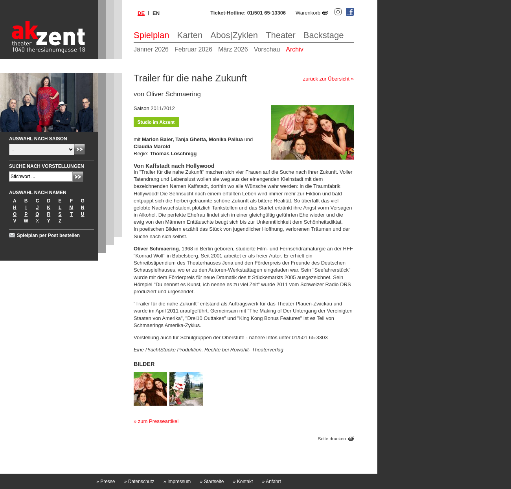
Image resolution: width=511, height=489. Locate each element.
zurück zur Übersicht (326, 79)
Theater (281, 35)
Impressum (177, 481)
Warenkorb (308, 13)
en (156, 13)
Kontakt (243, 481)
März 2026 (233, 49)
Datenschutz (139, 481)
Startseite (212, 481)
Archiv (294, 49)
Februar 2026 (193, 49)
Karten (190, 35)
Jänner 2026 (151, 49)
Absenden (79, 149)
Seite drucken (332, 438)
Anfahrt (271, 481)
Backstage (323, 35)
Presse (105, 481)
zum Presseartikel (158, 421)
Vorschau (267, 49)
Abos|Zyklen (234, 35)
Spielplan (151, 35)
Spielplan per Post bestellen (48, 235)
